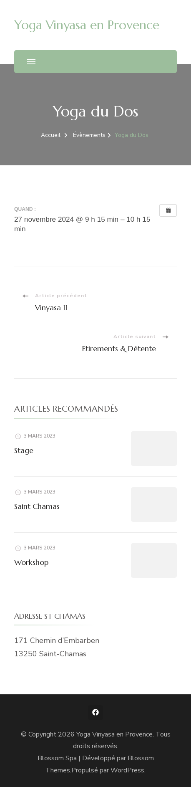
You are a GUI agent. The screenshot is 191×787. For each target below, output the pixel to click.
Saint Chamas (37, 506)
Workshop (31, 562)
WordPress (127, 770)
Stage (23, 450)
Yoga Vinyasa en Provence (86, 25)
